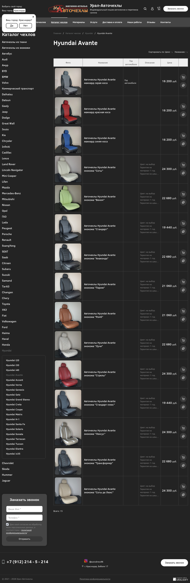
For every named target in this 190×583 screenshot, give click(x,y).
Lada (5, 222)
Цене (167, 51)
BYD (4, 71)
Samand (7, 280)
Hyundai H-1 (13, 419)
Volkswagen (9, 321)
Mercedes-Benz (11, 193)
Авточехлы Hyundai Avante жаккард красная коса (99, 110)
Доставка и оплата (112, 22)
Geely (5, 106)
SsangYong (8, 245)
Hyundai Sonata (14, 434)
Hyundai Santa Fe (15, 424)
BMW (5, 76)
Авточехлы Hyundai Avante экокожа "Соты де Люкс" (99, 490)
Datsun (6, 100)
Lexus (5, 158)
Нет (25, 25)
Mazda (6, 187)
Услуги (93, 22)
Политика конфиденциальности (95, 578)
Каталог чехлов (59, 22)
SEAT (5, 251)
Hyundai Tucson (14, 443)
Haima (6, 333)
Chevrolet (8, 463)
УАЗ (4, 309)
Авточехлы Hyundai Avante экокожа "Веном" (99, 198)
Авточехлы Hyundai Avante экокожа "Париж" (99, 286)
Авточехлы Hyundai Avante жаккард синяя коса (99, 139)
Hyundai (6, 350)
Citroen (6, 263)
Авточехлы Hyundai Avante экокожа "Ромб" (99, 315)
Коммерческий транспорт (18, 88)
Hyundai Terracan (15, 438)
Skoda (5, 469)
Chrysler (7, 141)
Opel (4, 210)
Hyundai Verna (14, 384)
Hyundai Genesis (15, 389)
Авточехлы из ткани (14, 42)
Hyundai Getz (13, 394)
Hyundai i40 (12, 370)
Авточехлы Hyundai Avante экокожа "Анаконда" (99, 256)
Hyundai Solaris (14, 429)
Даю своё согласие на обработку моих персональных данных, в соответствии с (24, 528)
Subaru (6, 269)
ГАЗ (4, 216)
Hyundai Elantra (14, 448)
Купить (183, 77)
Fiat (4, 315)
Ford (5, 327)
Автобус (7, 53)
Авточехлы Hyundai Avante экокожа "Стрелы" (99, 373)
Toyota (6, 304)
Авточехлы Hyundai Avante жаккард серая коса (99, 81)
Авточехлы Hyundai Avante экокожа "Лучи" (99, 344)
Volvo (5, 82)
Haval (5, 338)
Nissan (6, 205)
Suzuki (6, 274)
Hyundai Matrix (14, 414)
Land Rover (8, 164)
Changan (7, 292)
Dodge (6, 117)
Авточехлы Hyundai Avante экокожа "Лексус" (99, 432)
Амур (5, 65)
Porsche (7, 234)
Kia (4, 135)
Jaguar (6, 480)
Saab (5, 257)
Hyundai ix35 (13, 453)
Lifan (5, 181)
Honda (6, 344)
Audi (5, 59)
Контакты (165, 22)
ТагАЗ (5, 286)
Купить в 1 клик (183, 85)
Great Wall (8, 123)
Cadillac (6, 152)
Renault (6, 239)
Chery (5, 298)
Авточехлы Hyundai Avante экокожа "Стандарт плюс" (99, 402)
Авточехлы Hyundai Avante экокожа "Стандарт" (99, 227)
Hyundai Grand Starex (18, 399)
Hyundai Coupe (14, 409)
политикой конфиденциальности (19, 531)
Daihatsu (7, 94)
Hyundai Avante (14, 374)
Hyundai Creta (14, 404)
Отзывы (151, 22)
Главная (57, 33)
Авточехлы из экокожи (16, 47)
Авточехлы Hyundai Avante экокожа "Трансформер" (99, 461)
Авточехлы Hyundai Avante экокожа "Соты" (99, 169)
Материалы (79, 22)
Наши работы (134, 22)
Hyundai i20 (12, 360)
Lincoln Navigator (12, 170)
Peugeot (7, 228)
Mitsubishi (8, 199)
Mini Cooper (9, 175)
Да (11, 25)
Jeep (5, 111)
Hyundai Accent (14, 379)
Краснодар (19, 10)
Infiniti (6, 146)
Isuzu (5, 129)
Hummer (7, 474)
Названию (180, 51)
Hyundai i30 (12, 365)
